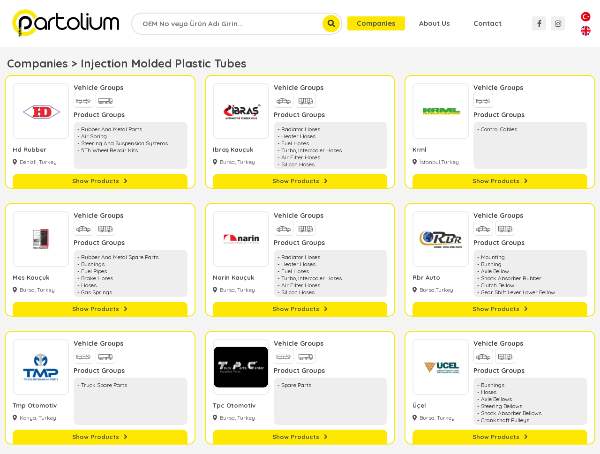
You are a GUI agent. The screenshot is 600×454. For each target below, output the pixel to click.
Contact (487, 23)
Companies (376, 23)
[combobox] (237, 24)
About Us (434, 23)
